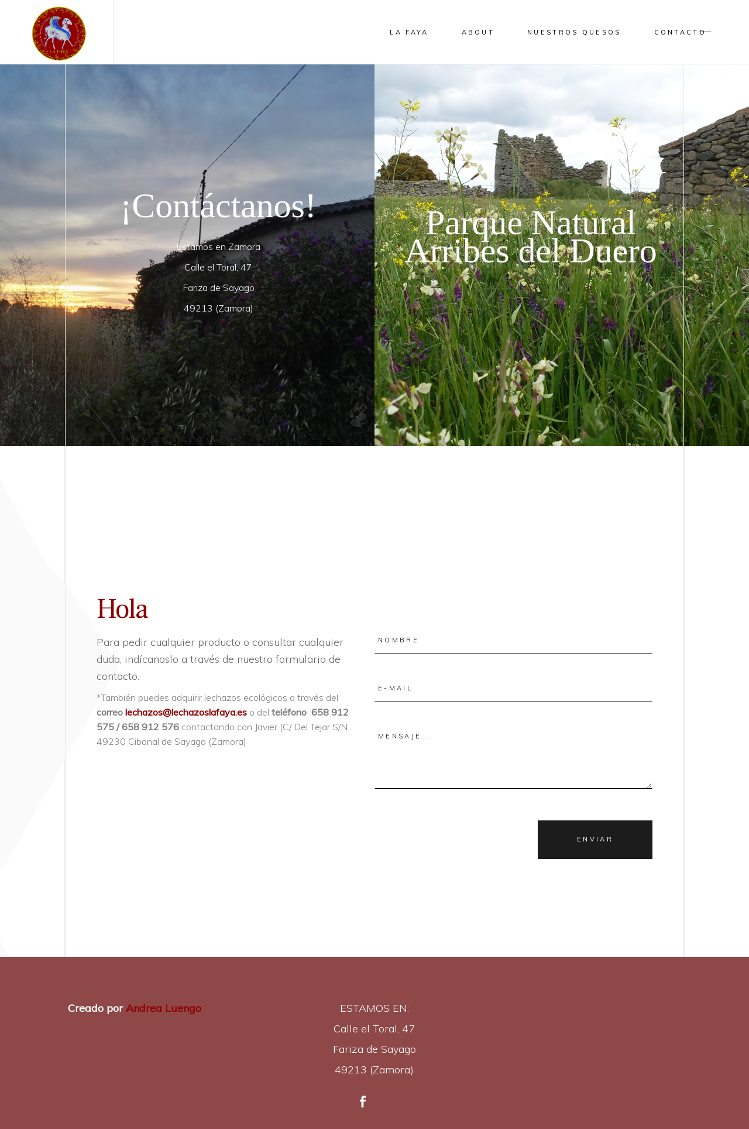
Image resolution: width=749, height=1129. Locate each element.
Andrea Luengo (162, 1008)
